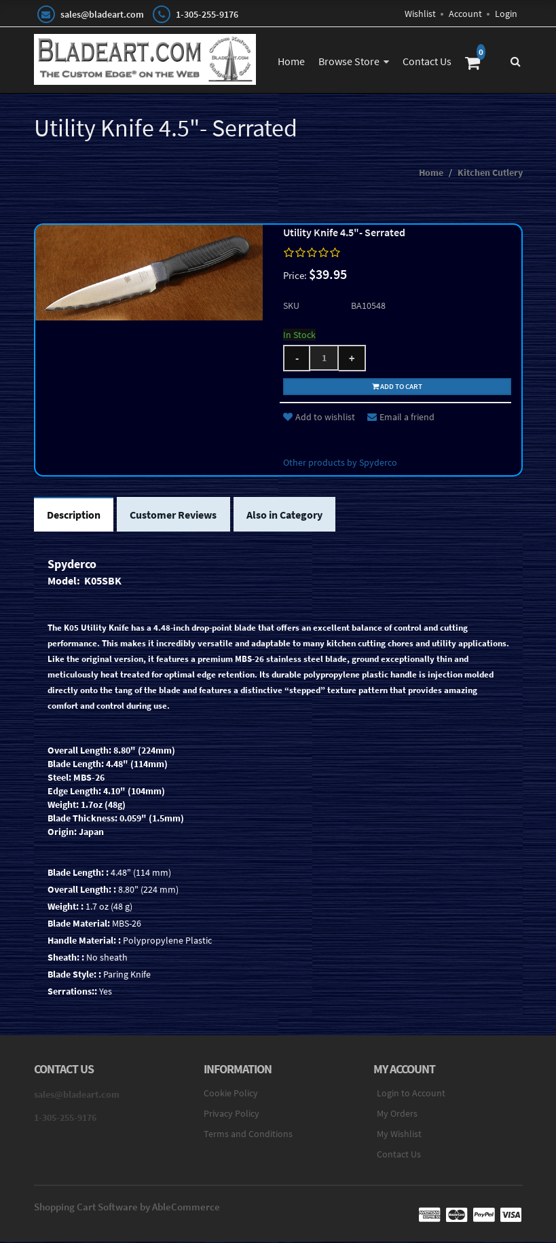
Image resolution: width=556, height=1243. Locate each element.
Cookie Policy (231, 1095)
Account (465, 13)
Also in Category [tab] (287, 516)
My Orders (397, 1115)
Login (506, 13)
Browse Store (348, 61)
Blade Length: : (78, 874)
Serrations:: (72, 993)
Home (291, 61)
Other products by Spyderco (340, 464)
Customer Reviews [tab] (175, 516)
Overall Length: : (82, 891)
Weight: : (66, 908)
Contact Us (427, 61)
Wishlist (420, 13)
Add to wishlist (319, 418)
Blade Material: (79, 925)
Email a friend (400, 418)
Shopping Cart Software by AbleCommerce (127, 1208)
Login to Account (411, 1095)
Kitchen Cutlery (490, 174)
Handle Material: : (84, 942)
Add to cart (397, 387)
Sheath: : (66, 959)
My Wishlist (399, 1136)
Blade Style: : (74, 976)
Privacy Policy (231, 1115)
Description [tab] (74, 516)
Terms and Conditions (248, 1136)
